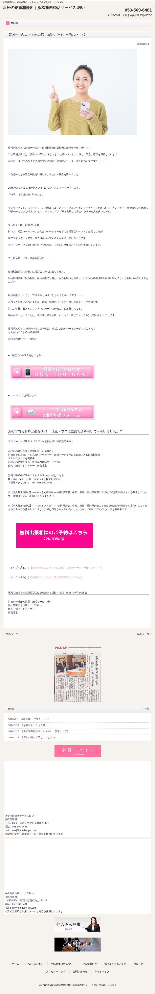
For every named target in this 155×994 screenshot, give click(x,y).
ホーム (15, 963)
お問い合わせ (80, 971)
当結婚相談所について (63, 963)
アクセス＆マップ (55, 971)
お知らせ (138, 963)
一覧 (147, 708)
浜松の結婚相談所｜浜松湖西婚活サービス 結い (44, 7)
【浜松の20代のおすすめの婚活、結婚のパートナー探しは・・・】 (66, 567)
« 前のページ (11, 634)
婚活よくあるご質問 (115, 963)
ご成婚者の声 (89, 963)
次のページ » (144, 634)
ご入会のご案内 (34, 963)
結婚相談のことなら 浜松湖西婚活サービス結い (56, 577)
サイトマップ (102, 971)
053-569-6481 (44, 482)
